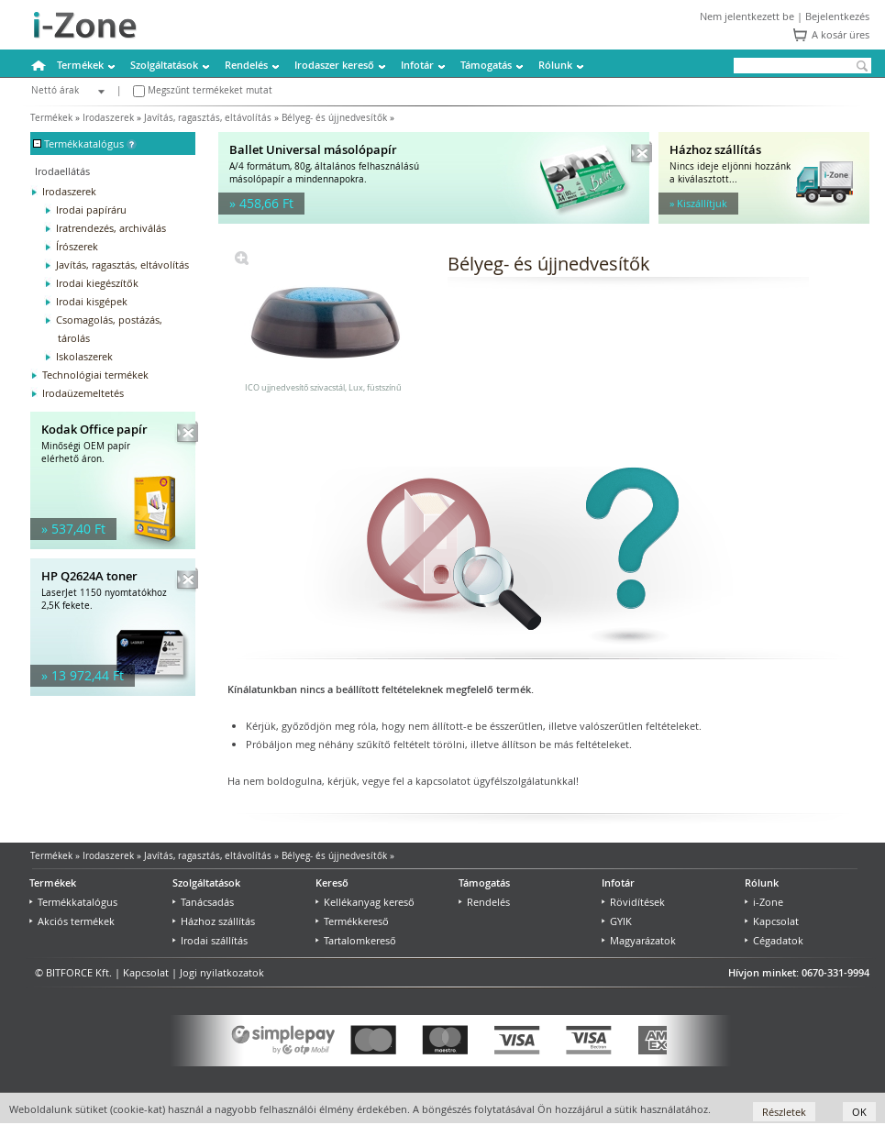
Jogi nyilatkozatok (222, 972)
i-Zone (764, 902)
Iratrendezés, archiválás (111, 228)
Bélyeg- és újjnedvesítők (334, 118)
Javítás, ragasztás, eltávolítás (207, 118)
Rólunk (555, 65)
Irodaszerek (108, 118)
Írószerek (77, 246)
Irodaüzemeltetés (83, 393)
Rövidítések (633, 902)
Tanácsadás (203, 902)
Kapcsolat (772, 921)
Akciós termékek (72, 921)
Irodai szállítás (210, 940)
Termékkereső (352, 921)
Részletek (784, 1112)
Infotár (417, 65)
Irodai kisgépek (91, 301)
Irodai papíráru (91, 209)
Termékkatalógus (73, 902)
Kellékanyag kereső (365, 902)
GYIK (617, 921)
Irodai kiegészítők (97, 283)
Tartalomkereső (355, 940)
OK (859, 1112)
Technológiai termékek (95, 374)
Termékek (80, 65)
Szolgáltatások (164, 65)
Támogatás (486, 65)
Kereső (331, 882)
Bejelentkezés (837, 16)
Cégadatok (774, 940)
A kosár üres (840, 34)
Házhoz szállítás (213, 921)
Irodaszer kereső (334, 65)
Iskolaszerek (84, 356)
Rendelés (246, 65)
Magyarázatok (639, 940)
